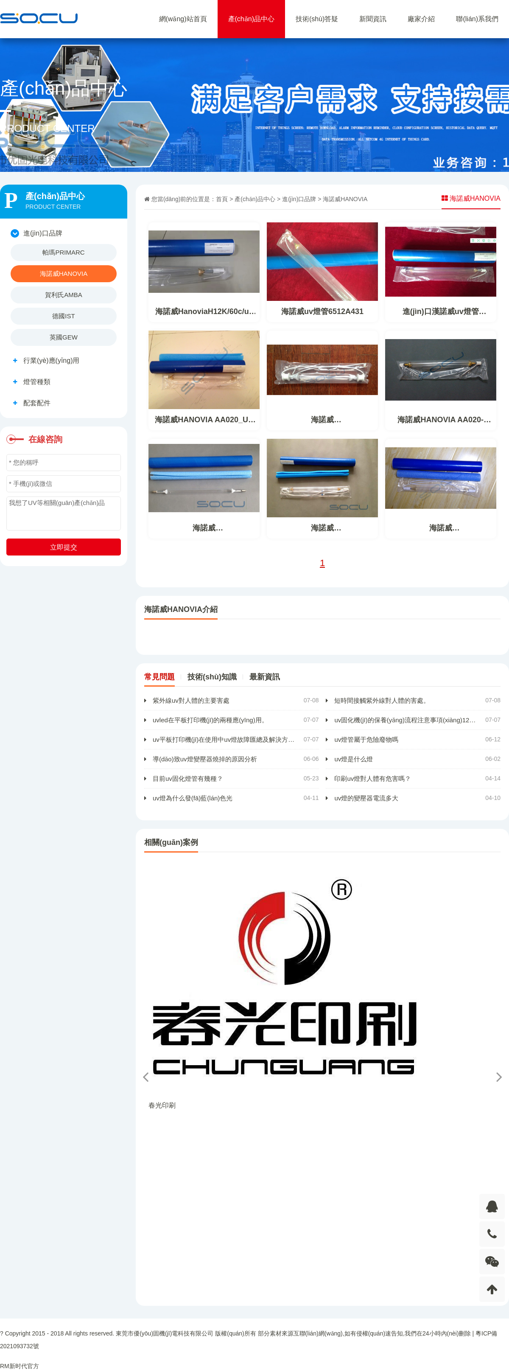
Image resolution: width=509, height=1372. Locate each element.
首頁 (222, 199)
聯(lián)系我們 (477, 18)
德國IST (63, 316)
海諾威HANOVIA (64, 273)
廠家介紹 (421, 18)
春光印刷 (162, 1105)
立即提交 (63, 547)
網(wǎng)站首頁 (183, 18)
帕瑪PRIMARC (63, 252)
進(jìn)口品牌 (299, 199)
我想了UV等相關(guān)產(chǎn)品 (63, 513)
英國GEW (64, 337)
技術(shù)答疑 (317, 18)
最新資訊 (264, 677)
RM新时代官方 (19, 1366)
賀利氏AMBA (63, 294)
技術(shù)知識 (212, 677)
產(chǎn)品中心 (251, 18)
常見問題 (159, 677)
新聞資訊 (372, 18)
